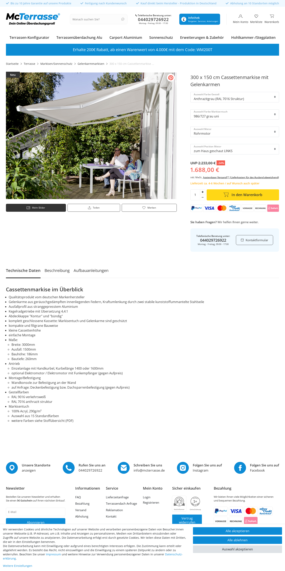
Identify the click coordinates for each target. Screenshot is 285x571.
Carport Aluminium (125, 36)
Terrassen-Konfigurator (29, 36)
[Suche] (122, 18)
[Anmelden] (152, 496)
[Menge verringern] (202, 196)
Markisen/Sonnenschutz (56, 62)
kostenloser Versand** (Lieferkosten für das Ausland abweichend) (241, 176)
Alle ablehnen (237, 540)
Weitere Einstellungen (17, 566)
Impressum (53, 554)
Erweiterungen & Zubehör (202, 36)
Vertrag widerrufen (187, 519)
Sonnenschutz (161, 36)
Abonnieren (36, 521)
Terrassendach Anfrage (121, 502)
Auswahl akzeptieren (237, 549)
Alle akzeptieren (237, 531)
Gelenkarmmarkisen (91, 62)
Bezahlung (82, 502)
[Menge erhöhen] (202, 191)
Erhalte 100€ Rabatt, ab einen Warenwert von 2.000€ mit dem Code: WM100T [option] (142, 48)
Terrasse (29, 62)
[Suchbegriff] (96, 19)
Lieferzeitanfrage (117, 496)
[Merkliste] (256, 18)
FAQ (78, 496)
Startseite (12, 62)
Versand (80, 509)
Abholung (81, 515)
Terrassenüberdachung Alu (79, 36)
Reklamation (114, 509)
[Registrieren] (152, 502)
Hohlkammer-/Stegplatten (253, 36)
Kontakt (111, 515)
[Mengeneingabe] (195, 193)
